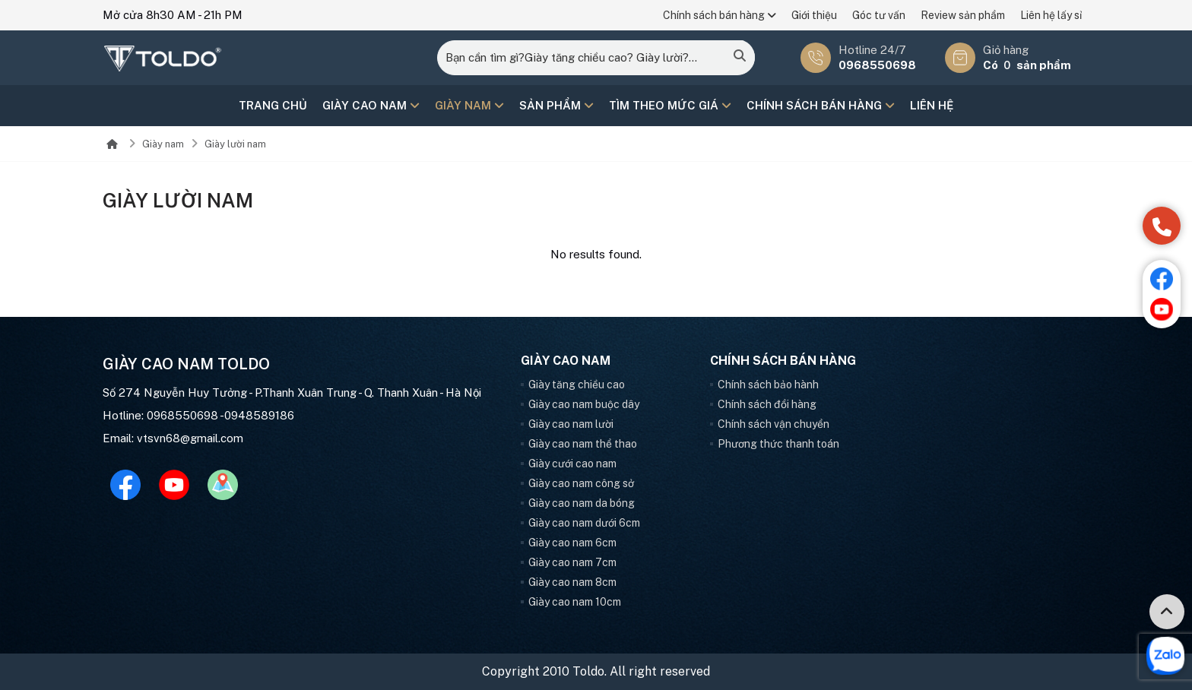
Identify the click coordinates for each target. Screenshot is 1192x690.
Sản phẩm (556, 105)
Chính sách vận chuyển (773, 424)
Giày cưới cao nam (572, 463)
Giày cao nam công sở (581, 483)
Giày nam (469, 105)
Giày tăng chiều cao (576, 384)
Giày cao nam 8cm (572, 582)
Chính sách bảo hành (768, 384)
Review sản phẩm (963, 15)
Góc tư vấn (878, 15)
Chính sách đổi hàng (767, 404)
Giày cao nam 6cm (572, 542)
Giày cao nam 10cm (574, 602)
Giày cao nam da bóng (581, 503)
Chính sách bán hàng (719, 15)
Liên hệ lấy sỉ (1051, 15)
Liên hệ (931, 105)
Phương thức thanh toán (778, 444)
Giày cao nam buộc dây (583, 404)
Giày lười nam (235, 144)
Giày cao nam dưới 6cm (584, 523)
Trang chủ (273, 105)
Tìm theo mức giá (670, 105)
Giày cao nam (371, 105)
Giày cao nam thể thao (582, 444)
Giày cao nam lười (570, 424)
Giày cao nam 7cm (572, 562)
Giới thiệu (814, 15)
